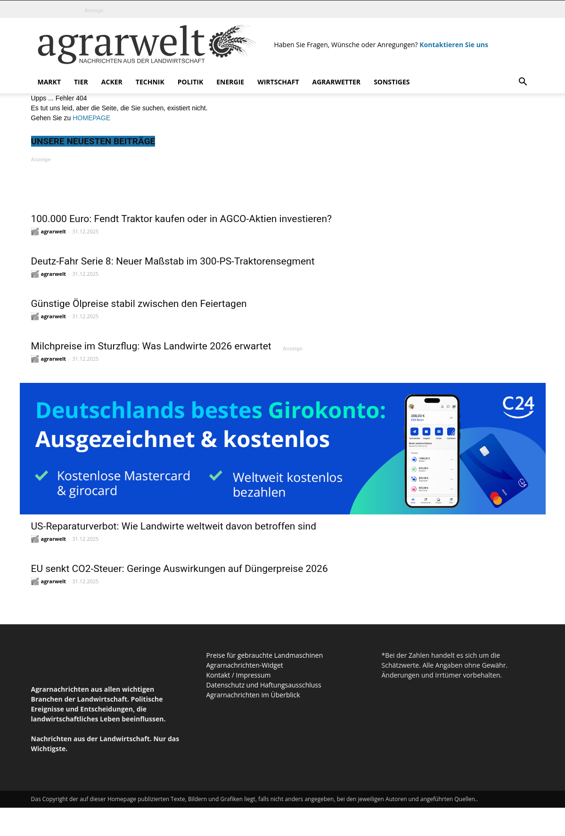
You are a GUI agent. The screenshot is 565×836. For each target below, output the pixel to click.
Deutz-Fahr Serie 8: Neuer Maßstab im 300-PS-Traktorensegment (173, 261)
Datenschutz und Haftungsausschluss (263, 684)
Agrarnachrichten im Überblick (253, 694)
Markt (49, 81)
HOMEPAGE (91, 118)
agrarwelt (53, 231)
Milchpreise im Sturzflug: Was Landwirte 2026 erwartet (151, 346)
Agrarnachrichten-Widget (244, 665)
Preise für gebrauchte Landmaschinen (264, 655)
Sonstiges (391, 81)
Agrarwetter (336, 81)
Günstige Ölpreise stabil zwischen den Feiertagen (139, 303)
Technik (150, 81)
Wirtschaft (278, 81)
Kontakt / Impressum (238, 674)
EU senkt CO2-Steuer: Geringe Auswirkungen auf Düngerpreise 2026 (179, 568)
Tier (81, 81)
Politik (191, 81)
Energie (230, 81)
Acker (112, 81)
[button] (523, 82)
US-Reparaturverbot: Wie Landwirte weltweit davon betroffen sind (174, 526)
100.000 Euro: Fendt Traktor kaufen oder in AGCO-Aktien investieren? (181, 218)
